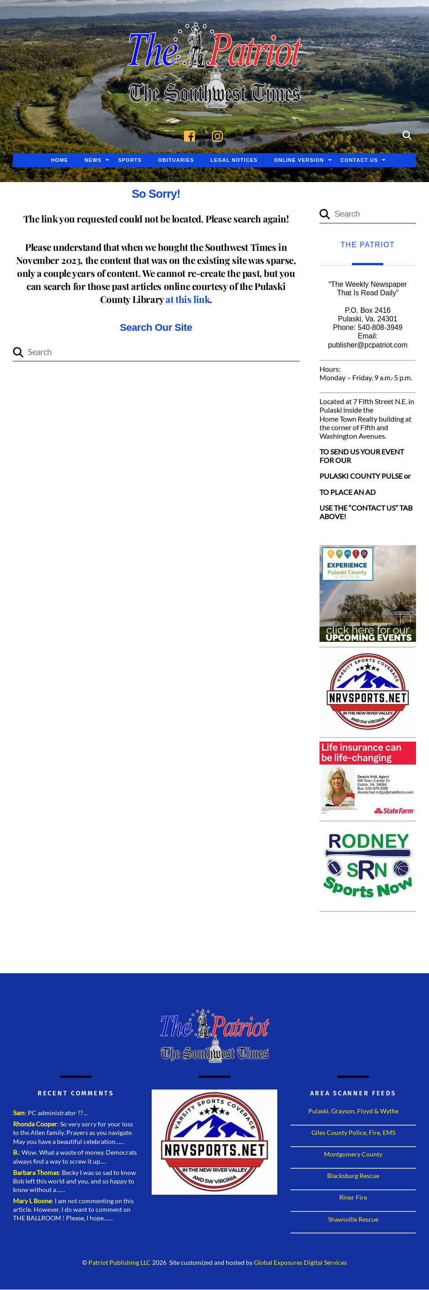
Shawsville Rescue (353, 1219)
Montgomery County (353, 1154)
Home (59, 160)
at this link (188, 299)
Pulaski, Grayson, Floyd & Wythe (353, 1111)
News (92, 160)
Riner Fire (353, 1197)
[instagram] (219, 135)
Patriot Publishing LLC (119, 1263)
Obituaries (176, 160)
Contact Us (359, 160)
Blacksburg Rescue (353, 1176)
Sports (130, 160)
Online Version (299, 160)
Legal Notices (234, 160)
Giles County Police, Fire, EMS (353, 1133)
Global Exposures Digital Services (300, 1263)
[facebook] (191, 135)
